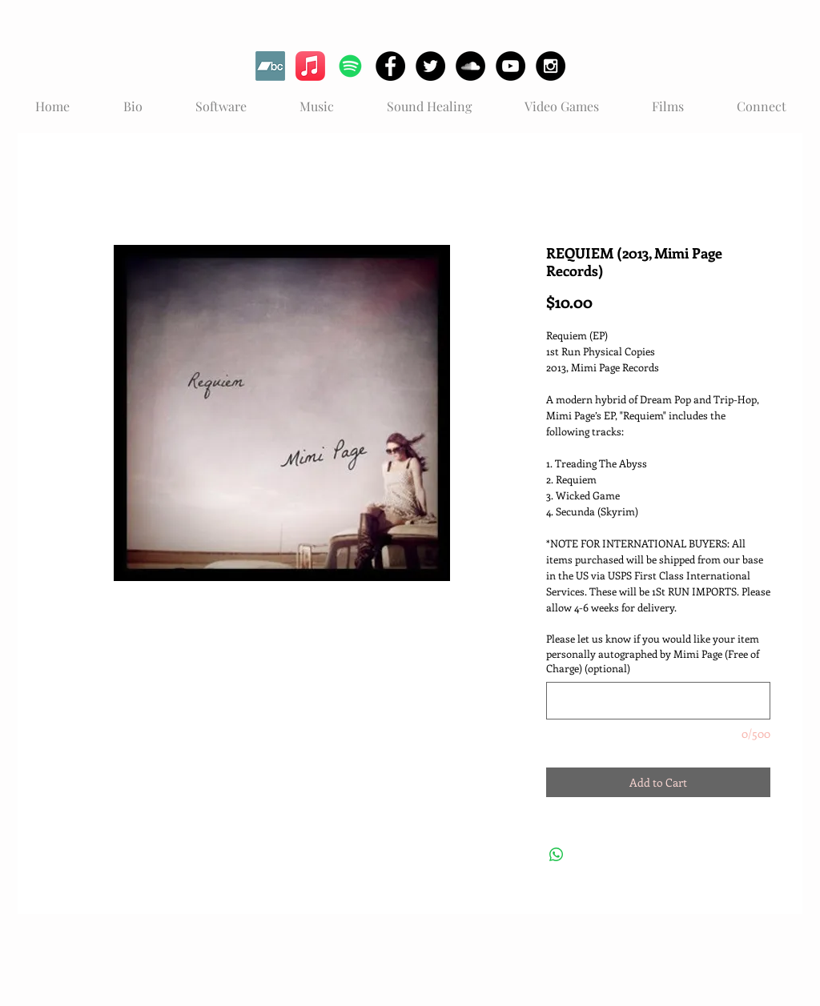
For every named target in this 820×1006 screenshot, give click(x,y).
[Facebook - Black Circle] (390, 66)
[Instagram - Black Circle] (550, 66)
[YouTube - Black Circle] (510, 66)
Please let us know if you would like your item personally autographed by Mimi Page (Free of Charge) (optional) (652, 652)
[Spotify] (350, 66)
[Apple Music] (310, 66)
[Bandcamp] (270, 66)
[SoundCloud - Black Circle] (470, 66)
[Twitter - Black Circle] (430, 66)
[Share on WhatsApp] (556, 854)
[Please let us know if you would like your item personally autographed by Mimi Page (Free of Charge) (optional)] (658, 700)
